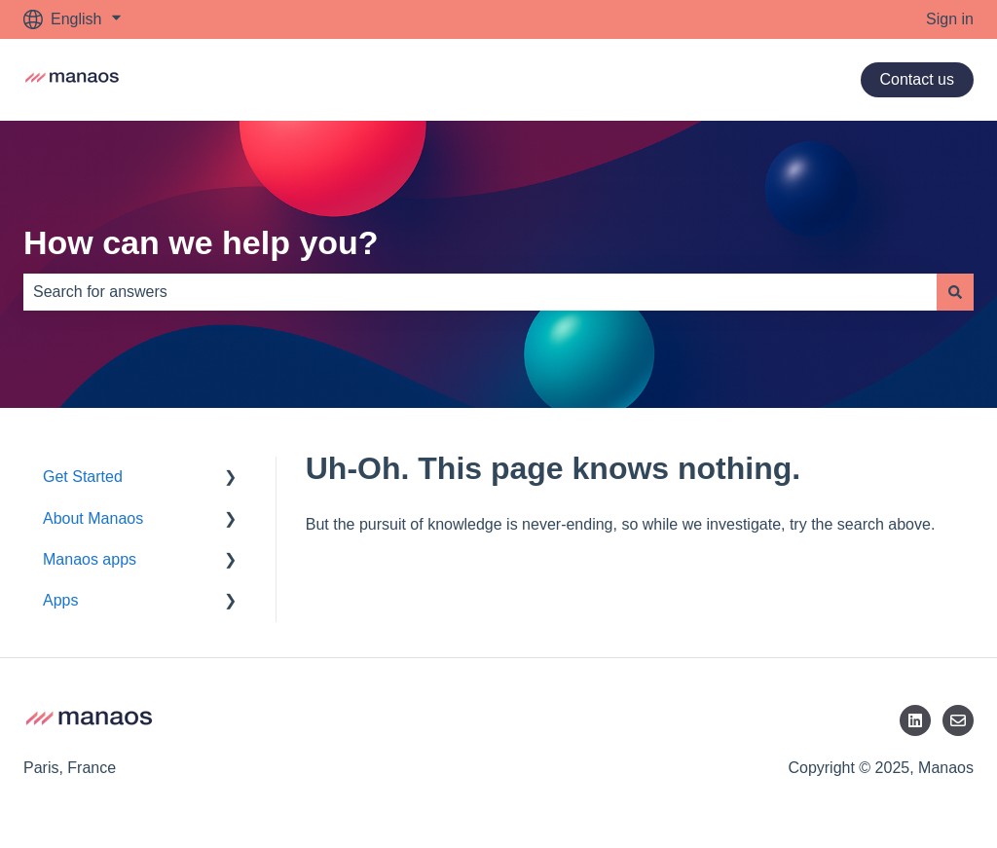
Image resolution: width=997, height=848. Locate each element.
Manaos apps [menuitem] (89, 559)
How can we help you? (201, 242)
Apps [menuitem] (60, 600)
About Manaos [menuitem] (93, 518)
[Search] (955, 292)
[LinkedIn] (915, 720)
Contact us (917, 79)
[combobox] (480, 292)
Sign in (950, 19)
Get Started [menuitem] (83, 476)
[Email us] (958, 720)
